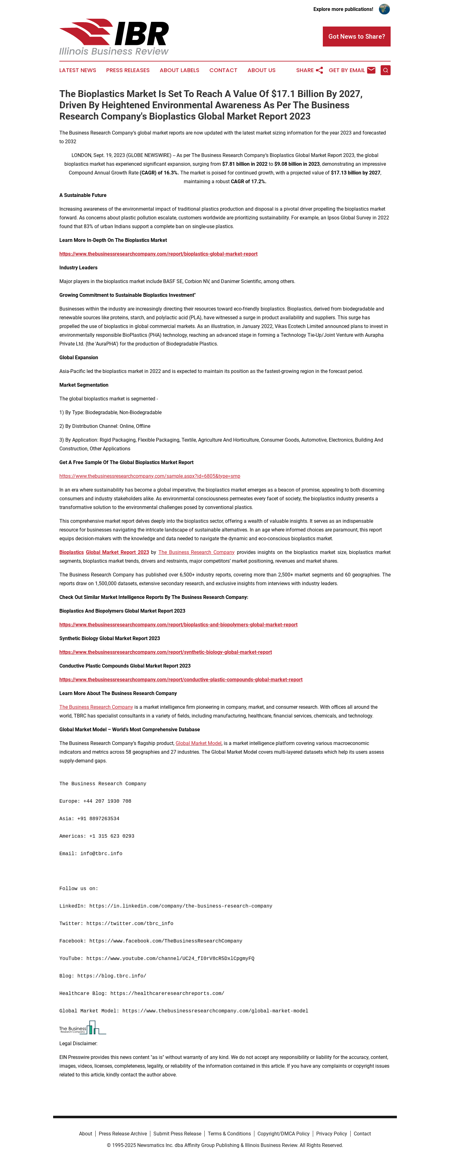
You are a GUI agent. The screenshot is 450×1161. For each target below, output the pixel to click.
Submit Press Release (177, 1134)
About (85, 1134)
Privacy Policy (331, 1134)
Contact (223, 70)
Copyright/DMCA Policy (284, 1134)
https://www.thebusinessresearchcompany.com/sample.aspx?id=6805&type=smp (149, 476)
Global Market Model (199, 743)
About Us (262, 70)
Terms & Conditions (229, 1134)
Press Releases (128, 70)
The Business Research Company (196, 552)
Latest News (77, 70)
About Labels (179, 70)
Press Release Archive (123, 1134)
